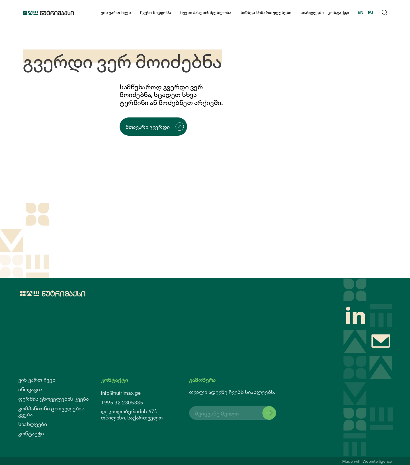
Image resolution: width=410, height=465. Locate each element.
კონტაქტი (338, 12)
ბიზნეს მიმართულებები (266, 12)
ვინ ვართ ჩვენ (116, 12)
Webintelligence (377, 461)
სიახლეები (311, 12)
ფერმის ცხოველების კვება (53, 399)
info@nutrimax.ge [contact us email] (120, 392)
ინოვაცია (30, 389)
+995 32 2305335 (122, 402)
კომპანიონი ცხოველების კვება (51, 411)
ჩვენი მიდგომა (155, 12)
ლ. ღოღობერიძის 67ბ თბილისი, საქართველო (132, 414)
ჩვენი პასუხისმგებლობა (205, 12)
